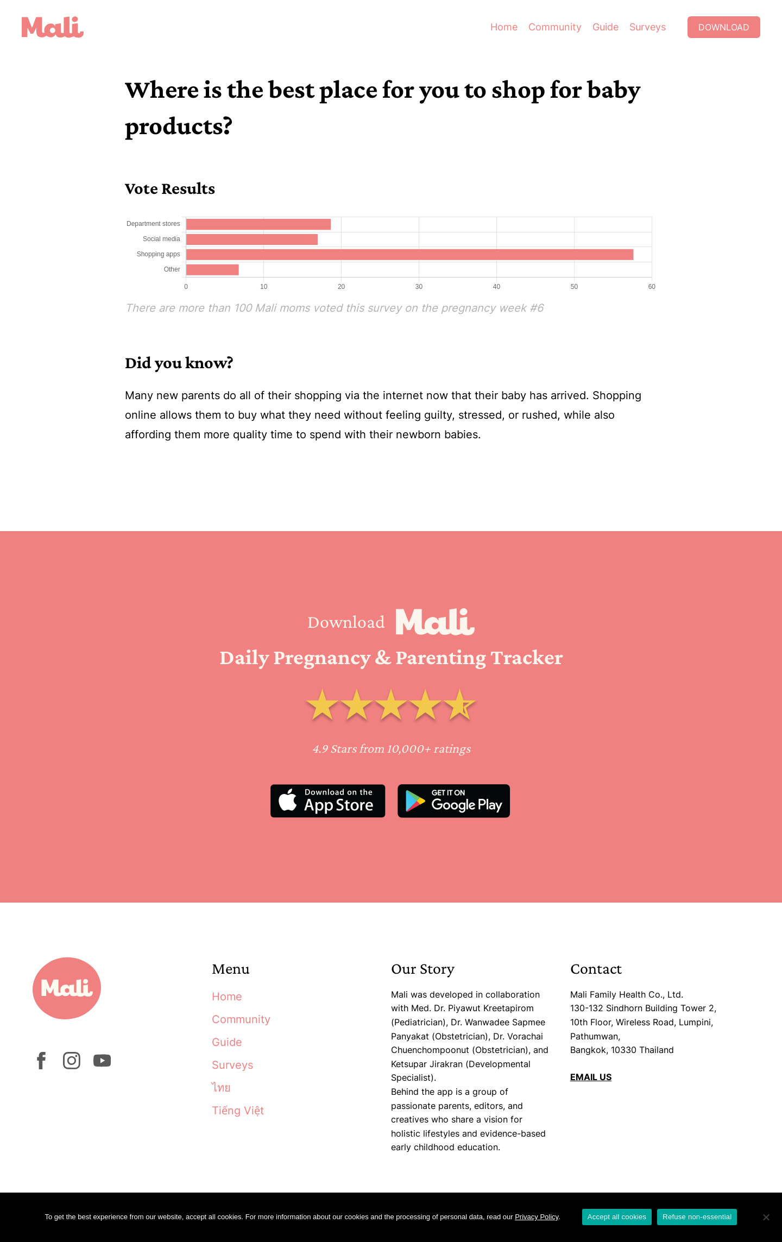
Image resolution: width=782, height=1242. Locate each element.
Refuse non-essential (697, 1217)
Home (504, 27)
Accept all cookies (617, 1217)
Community (555, 27)
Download (723, 27)
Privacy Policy (536, 1217)
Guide (605, 27)
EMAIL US (590, 1076)
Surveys (647, 27)
